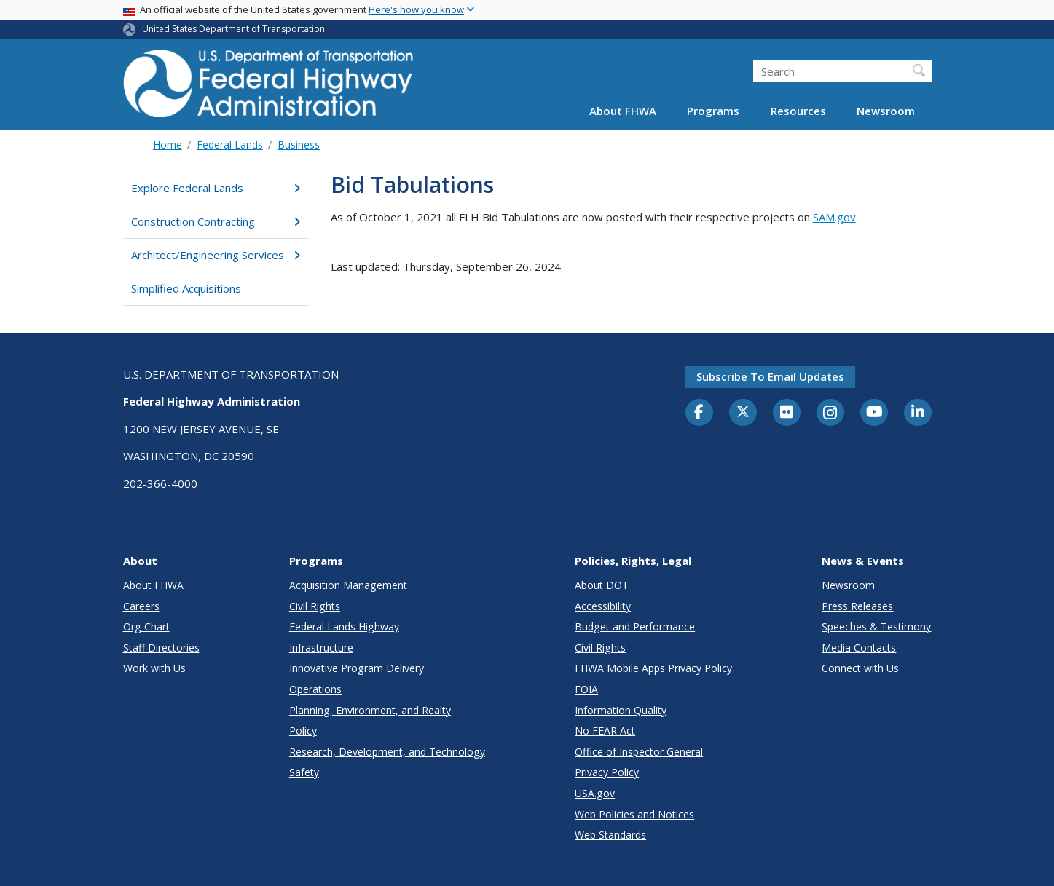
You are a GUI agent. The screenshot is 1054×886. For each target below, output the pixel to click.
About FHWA (622, 110)
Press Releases (857, 606)
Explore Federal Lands (216, 188)
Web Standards (610, 835)
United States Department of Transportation (233, 29)
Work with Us (154, 668)
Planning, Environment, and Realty (370, 710)
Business (299, 144)
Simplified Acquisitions (186, 288)
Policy (303, 730)
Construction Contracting (216, 221)
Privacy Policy (607, 772)
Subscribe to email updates (770, 376)
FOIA (586, 689)
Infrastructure (321, 647)
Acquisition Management (348, 585)
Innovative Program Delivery (356, 668)
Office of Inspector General (639, 752)
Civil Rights (314, 606)
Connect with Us (860, 668)
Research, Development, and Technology (387, 752)
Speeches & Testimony (876, 626)
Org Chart (146, 626)
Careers (141, 606)
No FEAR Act (605, 730)
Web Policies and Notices (634, 814)
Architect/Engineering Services (216, 255)
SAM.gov (834, 217)
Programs (713, 110)
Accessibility (603, 606)
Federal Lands (230, 144)
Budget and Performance (635, 626)
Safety (304, 772)
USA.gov (595, 793)
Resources (798, 110)
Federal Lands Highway (344, 626)
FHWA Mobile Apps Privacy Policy (653, 668)
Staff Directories (161, 647)
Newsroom (886, 110)
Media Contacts (859, 647)
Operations (315, 689)
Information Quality (620, 710)
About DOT (602, 585)
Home (167, 144)
